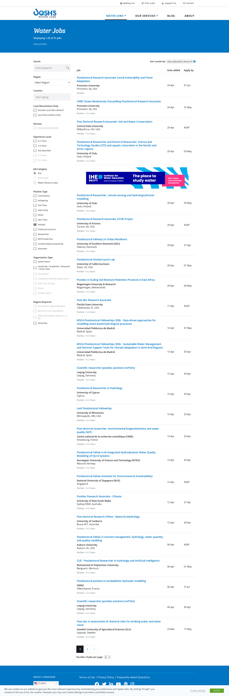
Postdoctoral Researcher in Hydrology (99, 388)
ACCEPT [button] (217, 690)
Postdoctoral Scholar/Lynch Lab (96, 259)
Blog (171, 15)
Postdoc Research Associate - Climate (99, 496)
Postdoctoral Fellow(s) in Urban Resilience (102, 239)
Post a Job (148, 3)
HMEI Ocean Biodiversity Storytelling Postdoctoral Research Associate (119, 101)
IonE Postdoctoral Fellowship (94, 408)
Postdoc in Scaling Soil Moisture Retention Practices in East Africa (116, 279)
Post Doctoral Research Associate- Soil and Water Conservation (114, 121)
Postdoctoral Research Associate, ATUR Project (105, 219)
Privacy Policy (106, 677)
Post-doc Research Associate (94, 300)
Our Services (145, 15)
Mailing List (127, 3)
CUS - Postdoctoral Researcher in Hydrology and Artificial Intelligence (118, 560)
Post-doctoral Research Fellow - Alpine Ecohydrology (108, 516)
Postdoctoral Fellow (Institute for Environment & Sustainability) (115, 476)
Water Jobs (114, 15)
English (40, 683)
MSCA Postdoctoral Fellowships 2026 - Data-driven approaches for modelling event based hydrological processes (116, 321)
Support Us (169, 3)
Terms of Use (87, 677)
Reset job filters (40, 44)
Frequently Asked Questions (133, 677)
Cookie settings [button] (197, 690)
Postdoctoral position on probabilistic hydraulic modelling (111, 581)
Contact (188, 3)
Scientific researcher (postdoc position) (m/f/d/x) (106, 367)
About (189, 15)
